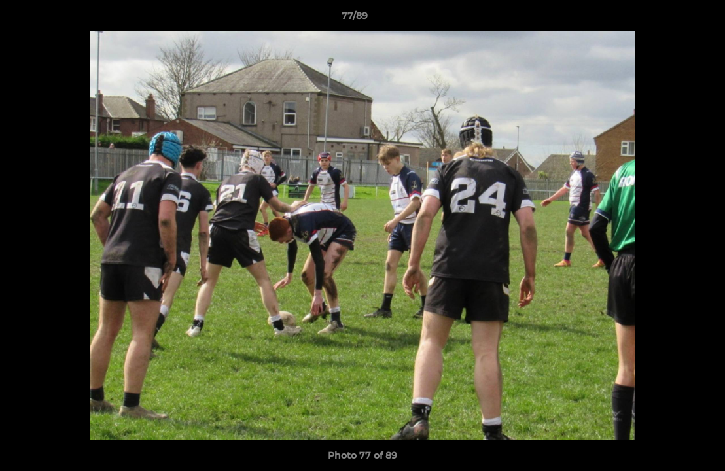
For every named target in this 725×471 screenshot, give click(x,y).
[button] (670, 19)
